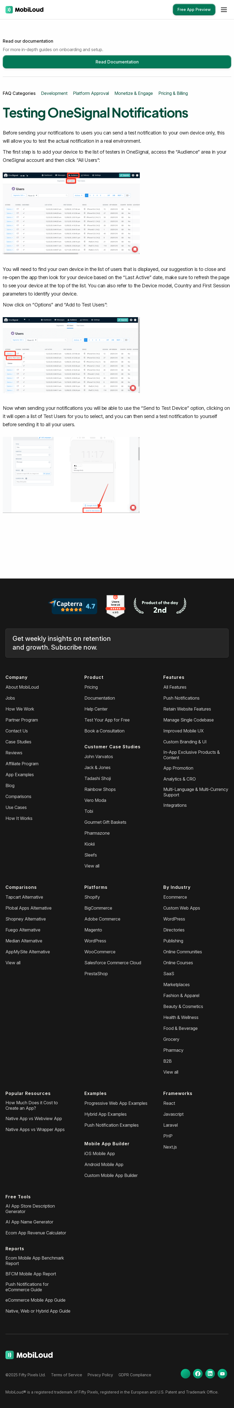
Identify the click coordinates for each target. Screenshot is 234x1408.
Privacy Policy (100, 1374)
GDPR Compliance (135, 1374)
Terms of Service (66, 1374)
